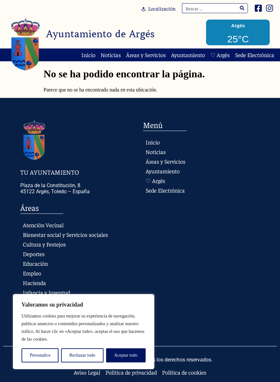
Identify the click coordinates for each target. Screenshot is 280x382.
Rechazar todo (82, 355)
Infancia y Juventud (46, 292)
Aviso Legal (87, 372)
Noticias (111, 55)
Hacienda (34, 282)
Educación (35, 263)
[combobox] (211, 8)
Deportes (34, 253)
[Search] (242, 8)
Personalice (40, 355)
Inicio (88, 55)
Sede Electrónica (254, 55)
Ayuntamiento (188, 55)
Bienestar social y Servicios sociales (65, 234)
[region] (83, 331)
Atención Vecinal (43, 225)
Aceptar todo (126, 355)
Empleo (32, 273)
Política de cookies (184, 372)
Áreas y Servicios (146, 55)
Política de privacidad (131, 372)
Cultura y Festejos (44, 244)
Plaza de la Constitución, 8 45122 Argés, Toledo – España (55, 188)
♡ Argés (220, 55)
